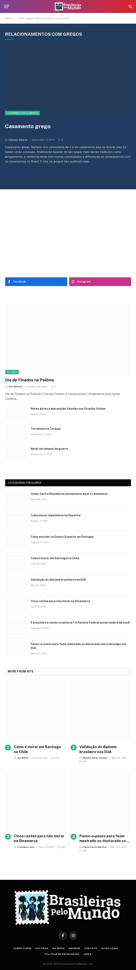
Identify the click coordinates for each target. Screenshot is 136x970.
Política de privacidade (62, 954)
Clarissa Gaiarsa (18, 139)
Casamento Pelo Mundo (22, 113)
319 (83, 850)
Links (87, 954)
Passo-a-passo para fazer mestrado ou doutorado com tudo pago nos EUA (78, 646)
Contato (90, 948)
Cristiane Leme (25, 847)
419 (83, 761)
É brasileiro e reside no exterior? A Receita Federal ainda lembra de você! (80, 622)
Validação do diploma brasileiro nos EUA (58, 579)
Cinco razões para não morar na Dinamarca (60, 601)
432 (55, 757)
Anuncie (74, 948)
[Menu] (6, 6)
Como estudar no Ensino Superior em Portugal (62, 536)
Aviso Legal (110, 948)
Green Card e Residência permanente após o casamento (69, 493)
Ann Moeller (16, 386)
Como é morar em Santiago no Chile (55, 558)
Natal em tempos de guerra (49, 448)
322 (61, 847)
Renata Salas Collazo (95, 757)
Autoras (41, 948)
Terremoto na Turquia (46, 428)
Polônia (12, 372)
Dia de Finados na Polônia (29, 380)
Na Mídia (58, 948)
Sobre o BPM (22, 948)
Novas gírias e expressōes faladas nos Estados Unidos (68, 408)
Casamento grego (28, 126)
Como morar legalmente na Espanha (56, 515)
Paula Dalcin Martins (94, 847)
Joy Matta (22, 757)
